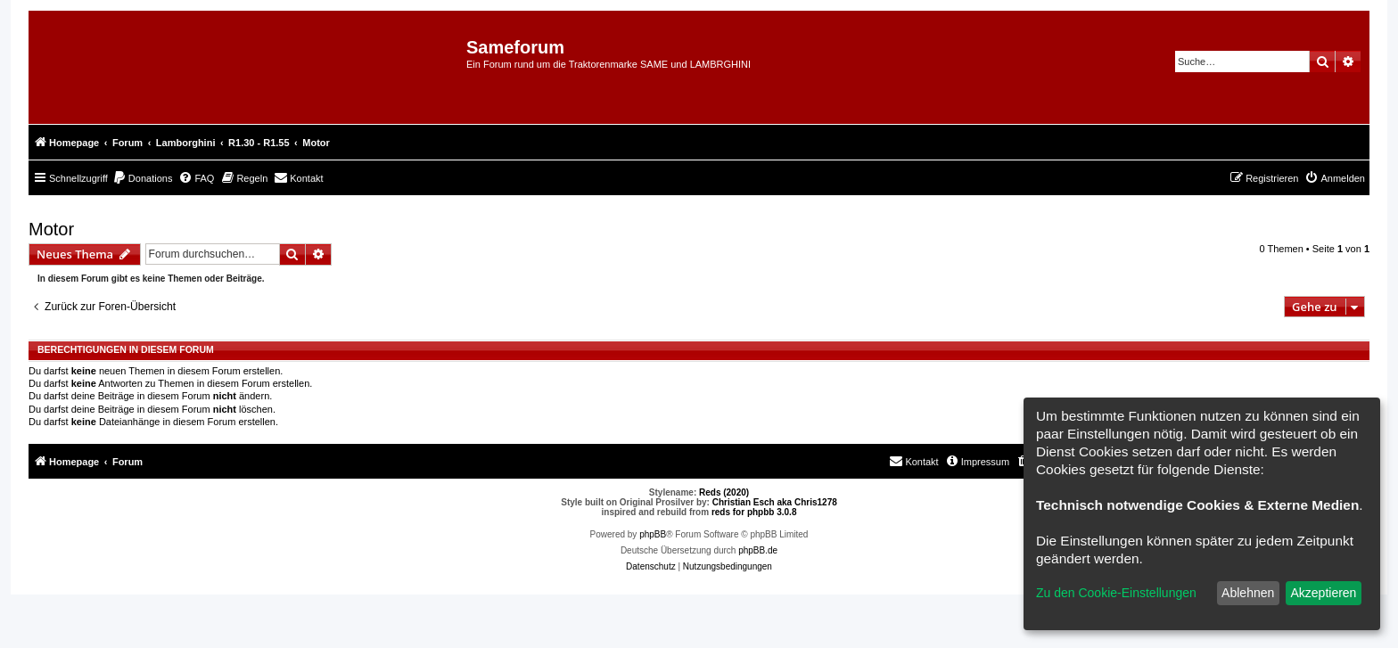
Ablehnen (1247, 593)
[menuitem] (142, 178)
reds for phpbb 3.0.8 (754, 512)
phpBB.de (757, 550)
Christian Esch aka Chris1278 (774, 502)
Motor (51, 229)
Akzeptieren (1323, 593)
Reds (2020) (724, 492)
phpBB (652, 534)
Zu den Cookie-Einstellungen (1116, 593)
